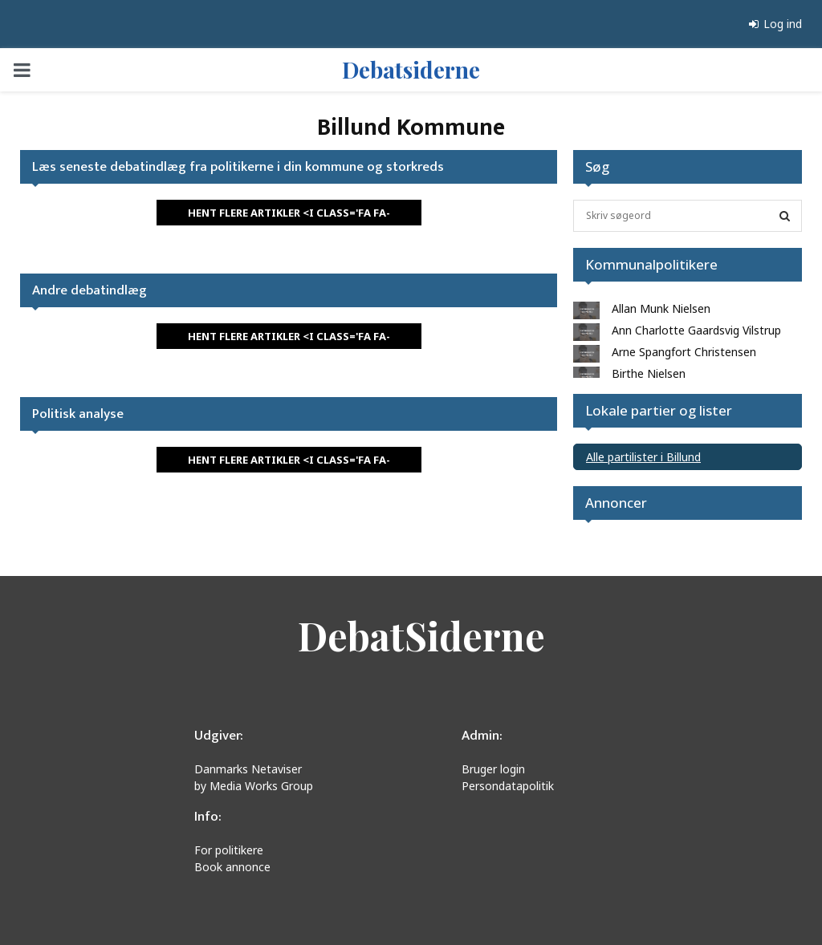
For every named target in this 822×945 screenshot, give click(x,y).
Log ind (775, 23)
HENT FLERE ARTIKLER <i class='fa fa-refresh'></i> (289, 215)
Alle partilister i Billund (643, 456)
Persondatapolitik (508, 785)
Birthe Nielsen (649, 373)
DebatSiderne (421, 635)
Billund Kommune (411, 127)
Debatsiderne (411, 69)
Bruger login (493, 769)
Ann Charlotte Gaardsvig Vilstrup (696, 330)
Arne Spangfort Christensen (684, 351)
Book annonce (232, 866)
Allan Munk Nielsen (661, 308)
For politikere (228, 850)
